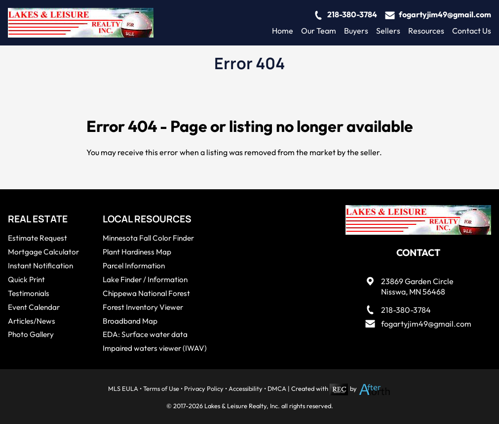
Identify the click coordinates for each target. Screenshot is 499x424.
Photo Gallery (31, 334)
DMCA (277, 388)
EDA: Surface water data (145, 334)
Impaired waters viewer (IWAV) (155, 348)
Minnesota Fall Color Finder (148, 238)
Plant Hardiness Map (137, 251)
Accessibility (246, 388)
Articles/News (31, 321)
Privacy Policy (204, 388)
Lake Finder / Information (145, 279)
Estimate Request (37, 238)
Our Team (318, 31)
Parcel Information (134, 265)
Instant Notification (40, 265)
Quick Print (26, 279)
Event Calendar (34, 307)
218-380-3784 (352, 14)
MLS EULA (123, 388)
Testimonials (28, 293)
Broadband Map (130, 321)
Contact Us (471, 31)
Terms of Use (161, 388)
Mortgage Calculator (43, 251)
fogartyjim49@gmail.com (445, 14)
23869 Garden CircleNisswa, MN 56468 (417, 286)
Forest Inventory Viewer (143, 307)
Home (282, 31)
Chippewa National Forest (146, 293)
